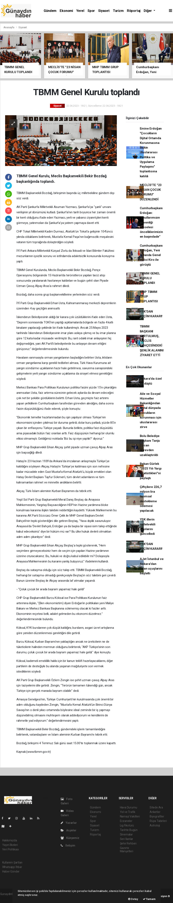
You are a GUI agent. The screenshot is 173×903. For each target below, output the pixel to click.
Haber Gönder (11, 871)
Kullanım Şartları (12, 862)
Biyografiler (157, 816)
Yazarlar (69, 822)
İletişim (68, 845)
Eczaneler (126, 821)
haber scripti (8, 898)
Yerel (80, 11)
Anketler (155, 812)
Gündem (50, 11)
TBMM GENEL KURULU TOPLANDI (150, 278)
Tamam (149, 899)
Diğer (148, 11)
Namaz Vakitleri (130, 816)
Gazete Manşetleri (126, 849)
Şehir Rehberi (128, 843)
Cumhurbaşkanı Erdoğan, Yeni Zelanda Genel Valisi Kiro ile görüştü (151, 255)
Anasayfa (9, 27)
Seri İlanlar (126, 839)
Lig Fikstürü (127, 825)
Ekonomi (66, 11)
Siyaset (104, 11)
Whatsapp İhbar (12, 867)
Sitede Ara (156, 807)
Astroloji (155, 825)
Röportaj (133, 11)
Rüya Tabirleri (158, 821)
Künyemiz (70, 838)
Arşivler (68, 830)
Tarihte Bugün (129, 830)
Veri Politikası (10, 849)
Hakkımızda (9, 840)
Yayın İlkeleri (10, 845)
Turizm (118, 11)
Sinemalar (126, 834)
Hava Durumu (128, 807)
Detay (133, 899)
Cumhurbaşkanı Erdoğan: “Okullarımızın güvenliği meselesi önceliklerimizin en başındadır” (151, 222)
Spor (91, 11)
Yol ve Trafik (127, 812)
